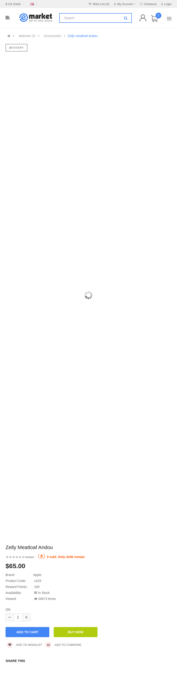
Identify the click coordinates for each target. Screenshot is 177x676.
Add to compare (63, 645)
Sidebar (16, 47)
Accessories (52, 35)
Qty (8, 609)
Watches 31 (27, 35)
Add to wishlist (24, 645)
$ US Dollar (16, 4)
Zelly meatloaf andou (83, 35)
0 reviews (28, 557)
